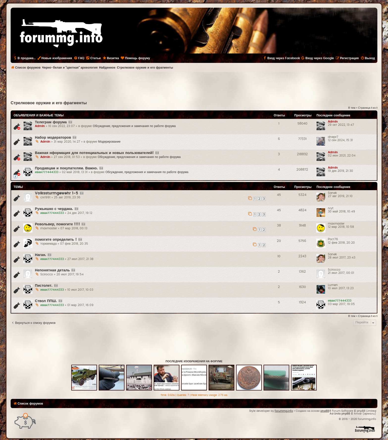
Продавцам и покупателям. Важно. (66, 168)
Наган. (40, 255)
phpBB (324, 411)
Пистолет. (43, 285)
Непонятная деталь (52, 270)
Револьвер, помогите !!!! (57, 224)
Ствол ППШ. (46, 301)
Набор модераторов (53, 137)
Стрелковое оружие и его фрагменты (49, 103)
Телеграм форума (51, 122)
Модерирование (109, 141)
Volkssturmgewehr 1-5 (56, 193)
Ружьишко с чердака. (54, 209)
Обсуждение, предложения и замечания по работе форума (134, 126)
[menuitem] (79, 58)
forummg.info (284, 411)
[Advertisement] (194, 86)
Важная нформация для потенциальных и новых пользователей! (94, 153)
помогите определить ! (56, 239)
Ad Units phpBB (340, 413)
